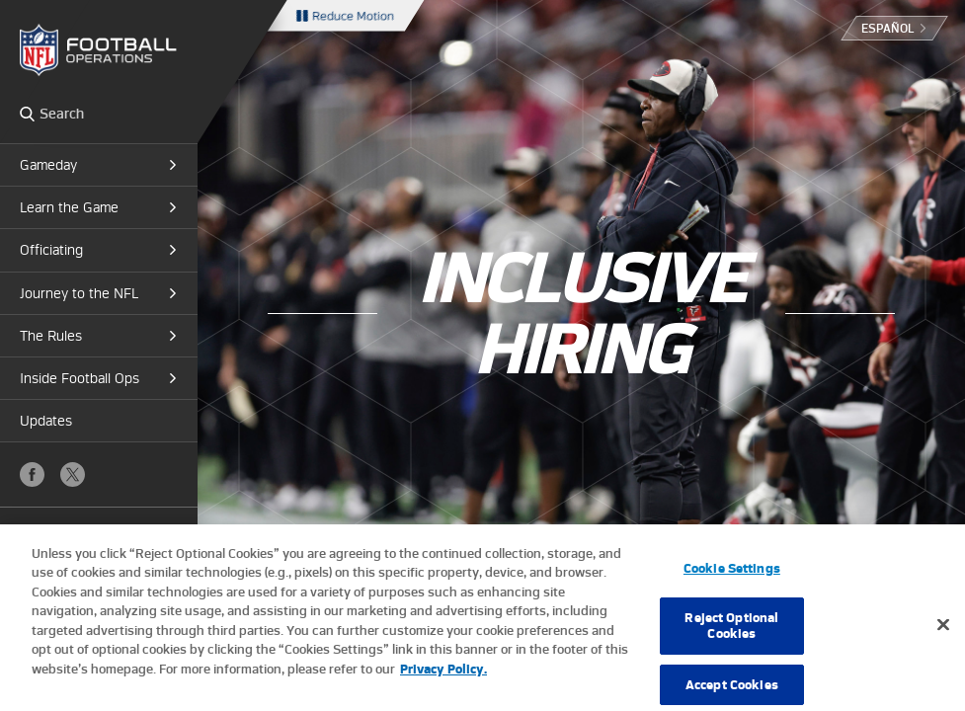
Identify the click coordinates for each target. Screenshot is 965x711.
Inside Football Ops (79, 378)
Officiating (51, 250)
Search (27, 113)
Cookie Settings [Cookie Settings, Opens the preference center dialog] (732, 580)
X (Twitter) (72, 474)
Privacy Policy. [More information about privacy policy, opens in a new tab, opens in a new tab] (443, 680)
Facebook (32, 474)
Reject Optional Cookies (731, 637)
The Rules (51, 336)
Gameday (48, 165)
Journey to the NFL (79, 293)
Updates (46, 421)
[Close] (943, 637)
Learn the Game (69, 207)
